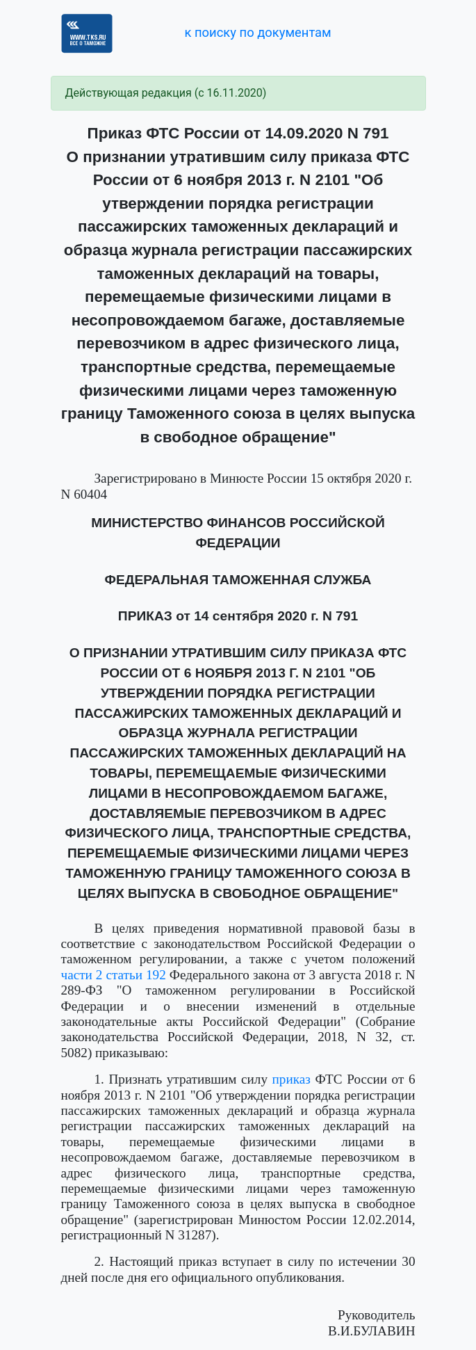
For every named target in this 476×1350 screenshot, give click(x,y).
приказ (291, 1079)
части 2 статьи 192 (113, 974)
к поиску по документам (257, 32)
